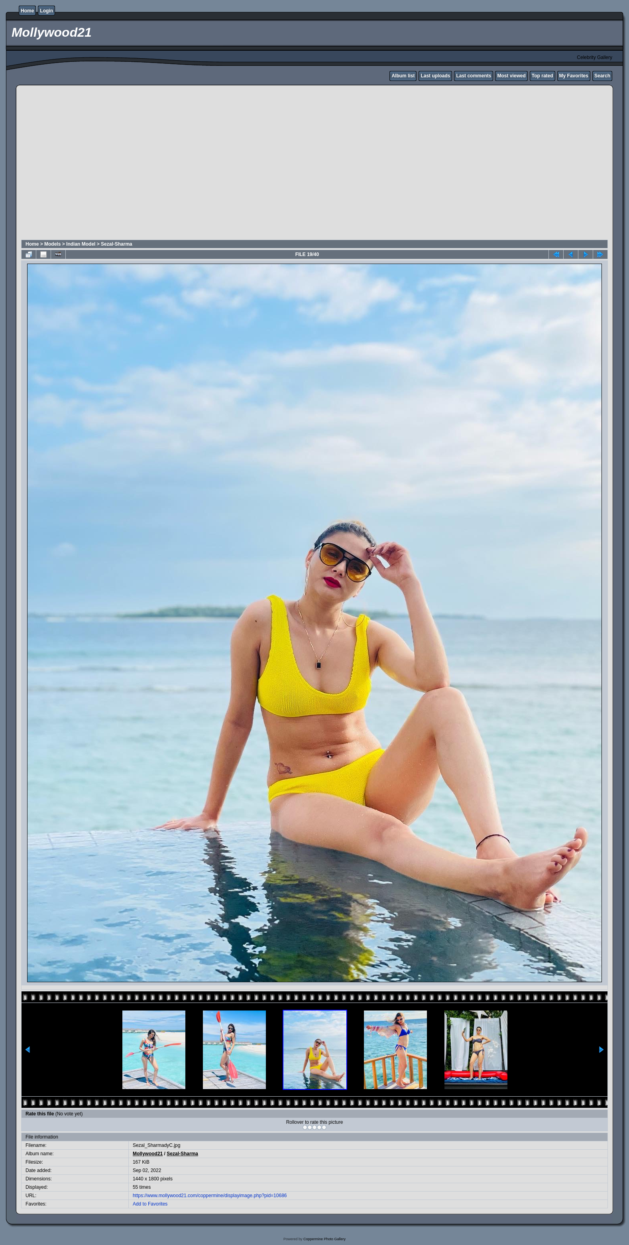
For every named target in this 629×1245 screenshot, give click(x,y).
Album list (403, 76)
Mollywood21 (148, 1153)
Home (27, 11)
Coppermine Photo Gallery (324, 1239)
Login (46, 11)
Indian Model (80, 244)
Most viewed (511, 76)
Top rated (542, 76)
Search (602, 76)
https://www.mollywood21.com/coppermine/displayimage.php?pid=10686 (210, 1195)
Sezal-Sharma (116, 244)
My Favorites (573, 76)
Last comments (473, 76)
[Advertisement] (74, 163)
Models (52, 244)
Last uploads (435, 76)
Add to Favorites (150, 1204)
